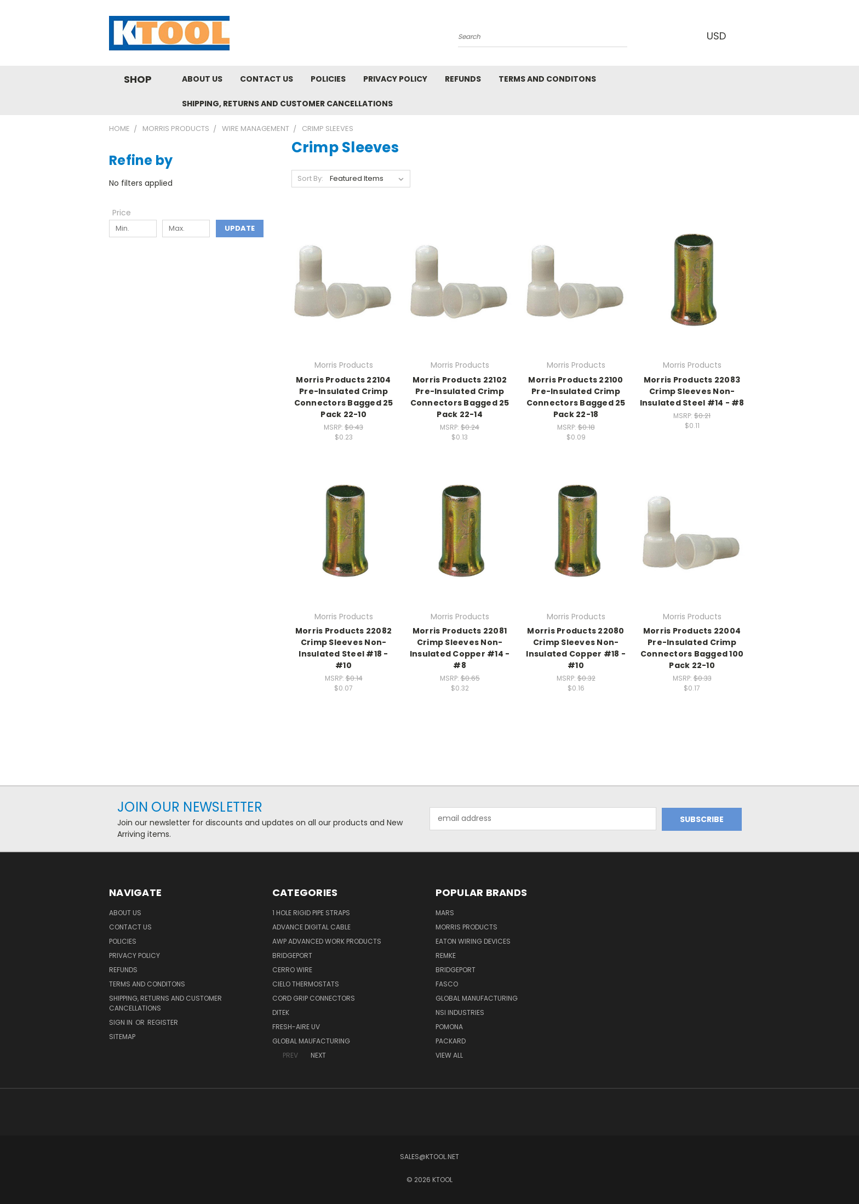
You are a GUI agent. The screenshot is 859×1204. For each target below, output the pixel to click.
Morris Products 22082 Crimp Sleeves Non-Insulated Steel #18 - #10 (343, 648)
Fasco (447, 984)
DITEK (280, 1012)
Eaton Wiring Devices (473, 941)
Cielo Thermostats (305, 984)
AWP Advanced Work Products (326, 941)
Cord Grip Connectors (313, 998)
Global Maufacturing (311, 1041)
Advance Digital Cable (311, 927)
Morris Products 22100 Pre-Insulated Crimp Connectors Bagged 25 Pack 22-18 (576, 397)
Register (162, 1022)
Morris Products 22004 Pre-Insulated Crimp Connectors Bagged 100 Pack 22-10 (691, 648)
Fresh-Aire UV (296, 1026)
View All (449, 1055)
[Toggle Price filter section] (127, 213)
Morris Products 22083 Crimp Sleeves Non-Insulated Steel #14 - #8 (692, 391)
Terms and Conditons (547, 78)
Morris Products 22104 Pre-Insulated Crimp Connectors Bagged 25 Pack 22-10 (343, 397)
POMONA (449, 1026)
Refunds (463, 78)
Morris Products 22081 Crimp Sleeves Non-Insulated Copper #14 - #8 (460, 648)
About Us (202, 78)
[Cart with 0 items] (747, 35)
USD (719, 36)
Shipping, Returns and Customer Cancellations (287, 103)
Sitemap (122, 1036)
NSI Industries (460, 1012)
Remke (446, 955)
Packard (451, 1041)
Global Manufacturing (477, 998)
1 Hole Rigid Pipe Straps (311, 912)
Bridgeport (292, 955)
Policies (328, 78)
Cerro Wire (292, 969)
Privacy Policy (395, 78)
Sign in (121, 1022)
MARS (445, 912)
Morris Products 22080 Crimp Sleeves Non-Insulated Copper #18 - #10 (576, 648)
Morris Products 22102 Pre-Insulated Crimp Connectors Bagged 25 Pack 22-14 (459, 397)
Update (240, 228)
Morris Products (466, 927)
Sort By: (310, 178)
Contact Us (266, 78)
